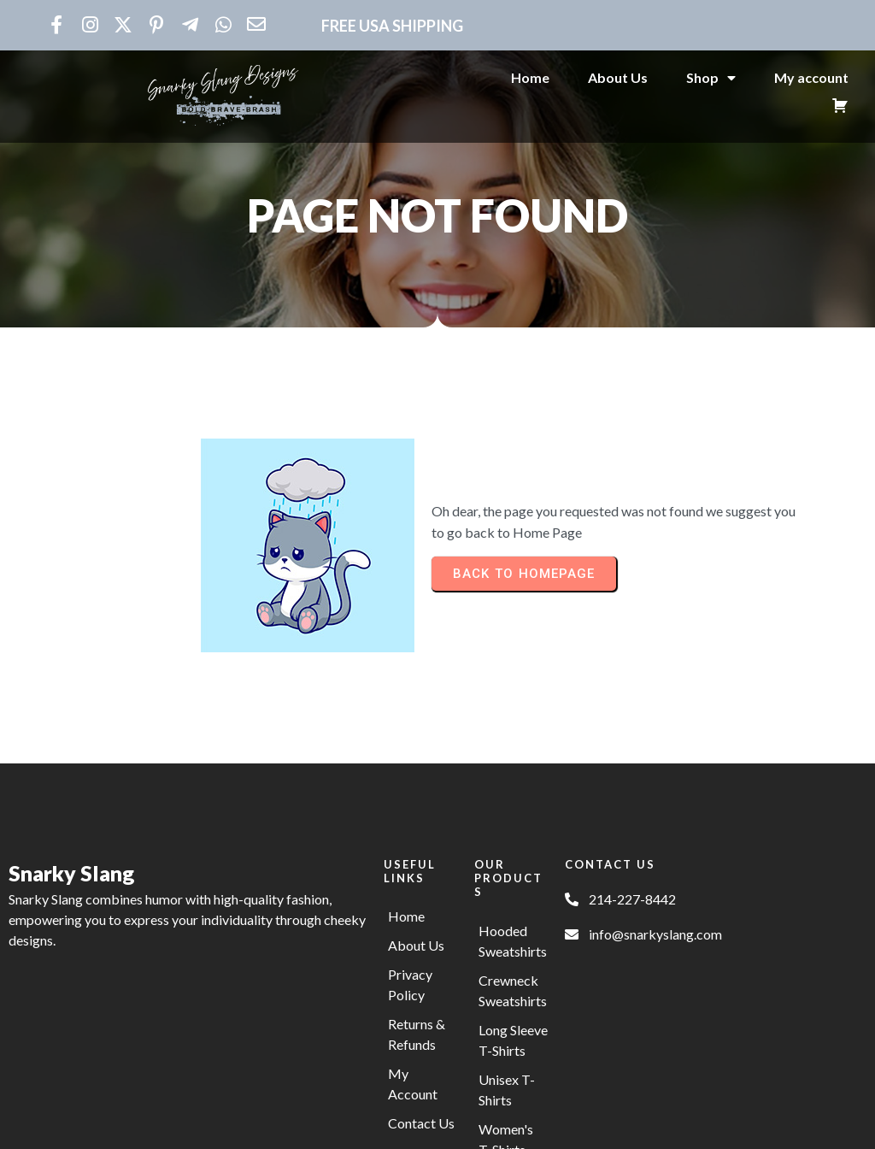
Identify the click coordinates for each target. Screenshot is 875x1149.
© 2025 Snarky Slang (437, 1126)
